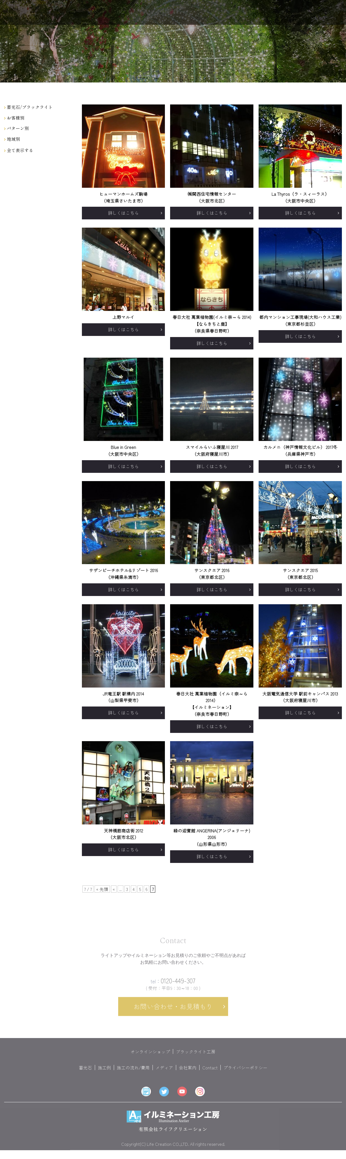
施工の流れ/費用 (133, 1072)
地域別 (12, 139)
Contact (210, 1072)
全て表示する (18, 150)
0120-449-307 (173, 985)
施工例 (104, 1072)
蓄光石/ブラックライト (28, 107)
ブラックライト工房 (195, 1056)
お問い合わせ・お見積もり (173, 1011)
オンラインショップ (150, 1056)
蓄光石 (85, 1072)
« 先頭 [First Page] (102, 889)
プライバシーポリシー (245, 1072)
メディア (164, 1072)
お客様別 (14, 118)
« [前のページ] (114, 889)
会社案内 (187, 1072)
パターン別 (16, 128)
